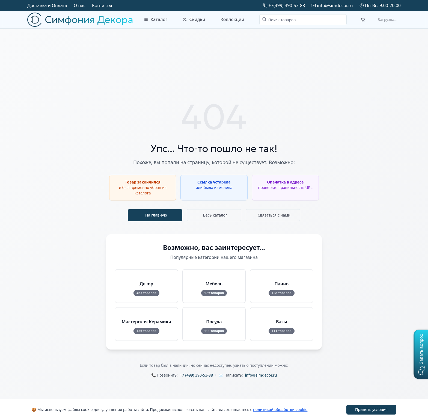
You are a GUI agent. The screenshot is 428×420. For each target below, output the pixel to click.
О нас (79, 5)
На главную (156, 215)
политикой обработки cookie (280, 409)
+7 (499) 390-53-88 (196, 375)
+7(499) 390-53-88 (286, 5)
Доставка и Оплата (47, 5)
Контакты (102, 5)
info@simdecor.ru (335, 5)
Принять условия (371, 409)
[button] (421, 354)
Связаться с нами (274, 215)
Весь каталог (215, 215)
